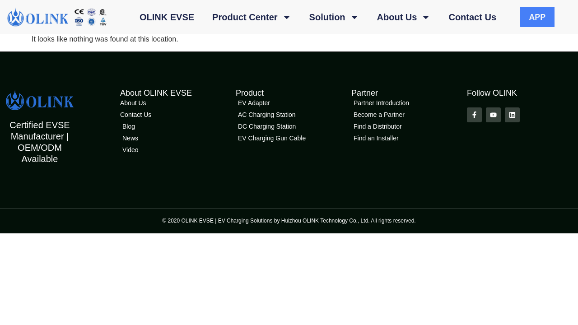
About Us (404, 17)
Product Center (251, 17)
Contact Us (472, 17)
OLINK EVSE (167, 17)
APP (537, 17)
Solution (334, 17)
